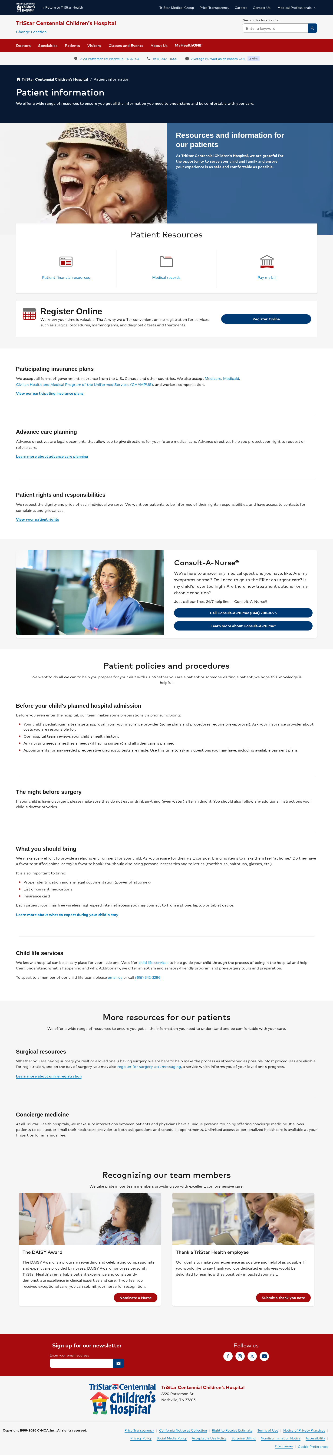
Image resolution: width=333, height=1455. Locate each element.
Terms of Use (267, 1430)
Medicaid (231, 378)
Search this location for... (262, 20)
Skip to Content (15, 4)
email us (115, 977)
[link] (94, 45)
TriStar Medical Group (176, 7)
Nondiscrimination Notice (280, 1438)
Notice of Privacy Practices (304, 1430)
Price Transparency (214, 7)
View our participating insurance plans (49, 393)
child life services (153, 962)
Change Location (31, 32)
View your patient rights (37, 519)
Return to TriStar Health (62, 7)
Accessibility (315, 1438)
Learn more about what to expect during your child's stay (67, 914)
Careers (241, 7)
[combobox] (280, 28)
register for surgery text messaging (149, 1066)
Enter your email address (69, 1355)
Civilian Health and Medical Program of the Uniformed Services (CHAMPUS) (84, 384)
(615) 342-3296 (148, 977)
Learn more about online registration (49, 1076)
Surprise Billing (243, 1438)
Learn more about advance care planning (52, 456)
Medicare (213, 378)
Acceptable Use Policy (209, 1438)
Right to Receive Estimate (232, 1430)
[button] (296, 7)
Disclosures (284, 1445)
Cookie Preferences (313, 1446)
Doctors (23, 45)
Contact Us (261, 7)
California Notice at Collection (183, 1430)
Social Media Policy (172, 1438)
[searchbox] (280, 25)
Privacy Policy (141, 1438)
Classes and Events (126, 45)
